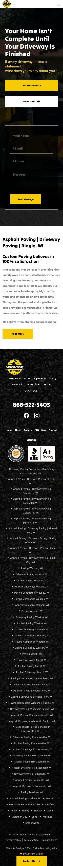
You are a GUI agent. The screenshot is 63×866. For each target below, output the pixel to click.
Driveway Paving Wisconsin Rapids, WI (32, 708)
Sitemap (31, 439)
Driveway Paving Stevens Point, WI (31, 684)
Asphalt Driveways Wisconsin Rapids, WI (32, 721)
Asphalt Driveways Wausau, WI (31, 586)
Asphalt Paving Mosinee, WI (25, 798)
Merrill (50, 810)
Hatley (25, 810)
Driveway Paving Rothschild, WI (32, 773)
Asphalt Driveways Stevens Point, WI (32, 696)
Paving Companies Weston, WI (32, 641)
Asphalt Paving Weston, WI (32, 623)
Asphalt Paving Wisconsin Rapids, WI (32, 715)
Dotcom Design (34, 853)
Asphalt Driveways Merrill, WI (32, 672)
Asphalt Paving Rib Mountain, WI (32, 761)
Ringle (14, 810)
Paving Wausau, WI (32, 568)
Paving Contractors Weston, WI (32, 635)
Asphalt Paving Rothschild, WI (32, 779)
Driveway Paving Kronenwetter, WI (32, 737)
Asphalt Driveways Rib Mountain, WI (32, 767)
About (18, 430)
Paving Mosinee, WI (32, 792)
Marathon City (19, 816)
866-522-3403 (31, 405)
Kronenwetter (32, 822)
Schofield (49, 804)
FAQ (36, 430)
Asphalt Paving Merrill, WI (32, 666)
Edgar (35, 816)
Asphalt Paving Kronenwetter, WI (32, 743)
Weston (50, 798)
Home (9, 430)
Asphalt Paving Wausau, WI (32, 580)
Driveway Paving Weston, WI (32, 617)
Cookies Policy (49, 839)
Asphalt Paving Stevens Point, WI (32, 690)
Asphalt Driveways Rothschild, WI (32, 786)
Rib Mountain (16, 804)
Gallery (28, 430)
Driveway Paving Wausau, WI (32, 574)
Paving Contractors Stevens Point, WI (32, 678)
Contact (53, 430)
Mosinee (47, 816)
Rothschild (34, 804)
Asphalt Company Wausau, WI (32, 604)
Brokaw (38, 810)
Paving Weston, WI (32, 611)
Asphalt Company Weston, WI (32, 647)
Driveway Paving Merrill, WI (32, 660)
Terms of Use (31, 839)
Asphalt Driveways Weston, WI (32, 629)
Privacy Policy (13, 839)
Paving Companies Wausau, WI (32, 598)
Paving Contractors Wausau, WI (32, 592)
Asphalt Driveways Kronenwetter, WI (32, 749)
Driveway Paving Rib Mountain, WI (32, 755)
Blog (43, 430)
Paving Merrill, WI (32, 653)
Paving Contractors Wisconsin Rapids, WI (32, 702)
